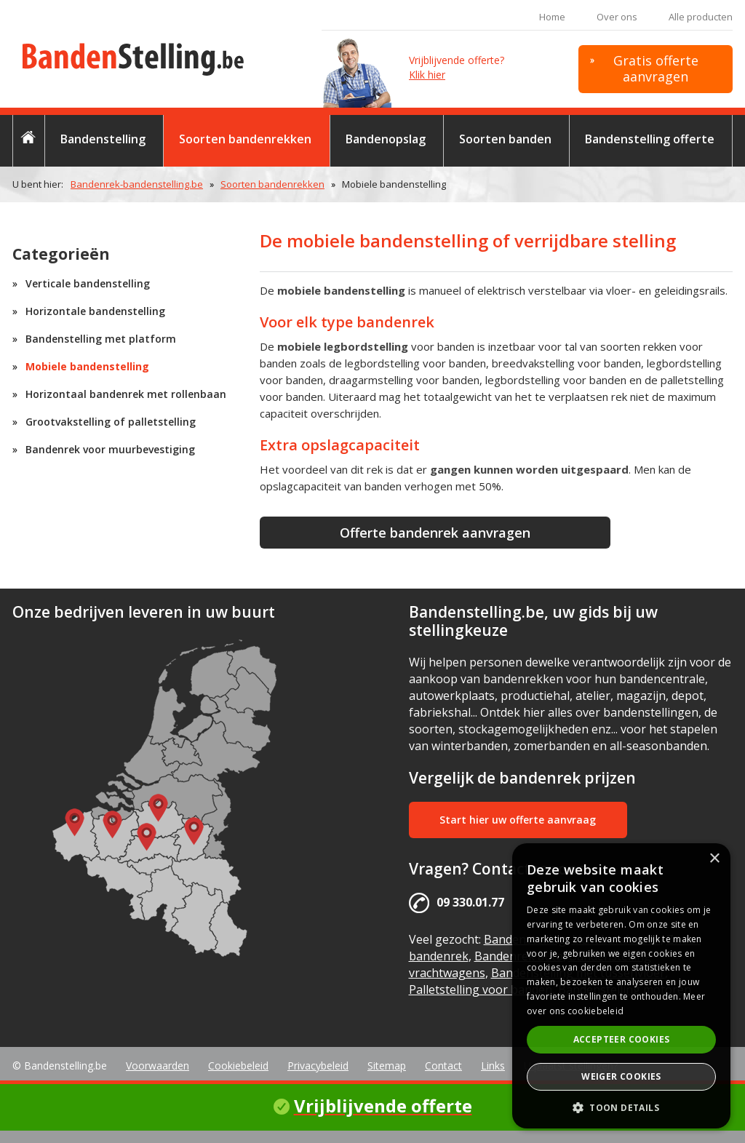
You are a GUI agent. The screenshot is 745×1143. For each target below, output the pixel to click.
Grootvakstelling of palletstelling (110, 422)
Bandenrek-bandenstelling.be (137, 184)
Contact (443, 1065)
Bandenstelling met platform (100, 339)
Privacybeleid (317, 1065)
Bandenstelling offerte (649, 139)
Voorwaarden (157, 1065)
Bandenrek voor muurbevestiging (110, 449)
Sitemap (386, 1065)
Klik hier (427, 74)
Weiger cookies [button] (621, 1076)
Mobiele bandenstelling (87, 366)
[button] (621, 1107)
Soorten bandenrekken (245, 139)
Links (493, 1065)
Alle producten (701, 16)
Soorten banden (505, 139)
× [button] (714, 858)
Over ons (617, 16)
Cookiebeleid (238, 1065)
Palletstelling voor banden (480, 989)
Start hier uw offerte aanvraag (517, 820)
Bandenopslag (386, 139)
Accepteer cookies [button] (621, 1039)
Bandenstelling (103, 139)
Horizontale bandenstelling (95, 311)
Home (552, 16)
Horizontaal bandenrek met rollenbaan (125, 394)
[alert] (621, 985)
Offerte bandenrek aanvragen (435, 532)
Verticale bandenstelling (87, 283)
